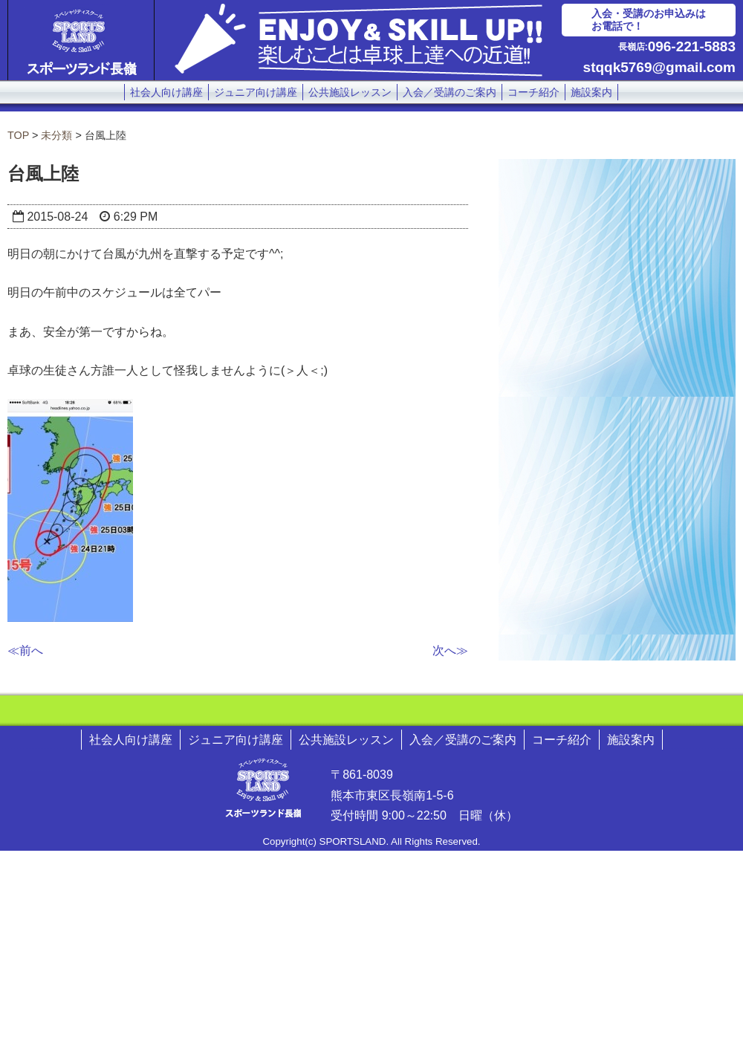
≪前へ (25, 650)
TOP (18, 135)
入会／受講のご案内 (449, 92)
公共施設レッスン (350, 92)
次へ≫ (450, 650)
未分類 (56, 135)
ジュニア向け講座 (255, 92)
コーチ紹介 (533, 92)
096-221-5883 (692, 46)
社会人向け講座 (166, 92)
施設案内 (591, 92)
